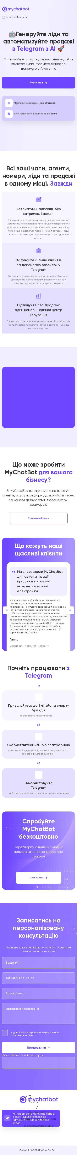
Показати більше (38, 518)
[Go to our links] (28, 1135)
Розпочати (38, 83)
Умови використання (38, 1111)
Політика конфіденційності (38, 1118)
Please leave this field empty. (23, 1055)
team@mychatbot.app (38, 1125)
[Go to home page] (15, 10)
